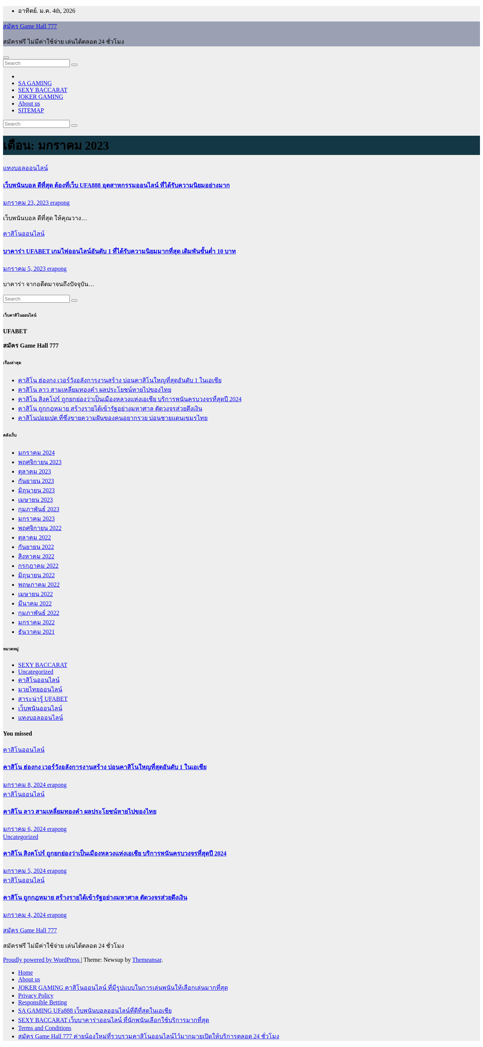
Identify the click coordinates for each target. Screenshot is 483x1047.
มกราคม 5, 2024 (25, 871)
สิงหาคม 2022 (36, 556)
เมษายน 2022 (35, 594)
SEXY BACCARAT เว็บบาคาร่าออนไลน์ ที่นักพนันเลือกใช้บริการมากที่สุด (113, 1020)
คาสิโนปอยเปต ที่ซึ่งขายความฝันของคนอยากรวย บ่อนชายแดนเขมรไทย (113, 418)
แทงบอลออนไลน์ (25, 168)
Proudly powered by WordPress (42, 960)
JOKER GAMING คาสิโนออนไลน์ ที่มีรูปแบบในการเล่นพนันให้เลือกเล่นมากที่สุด (123, 987)
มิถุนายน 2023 (36, 490)
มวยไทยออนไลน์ (40, 689)
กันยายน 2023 (36, 481)
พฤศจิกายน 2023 (40, 462)
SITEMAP (31, 110)
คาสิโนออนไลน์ (24, 233)
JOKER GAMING (40, 97)
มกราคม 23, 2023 (26, 202)
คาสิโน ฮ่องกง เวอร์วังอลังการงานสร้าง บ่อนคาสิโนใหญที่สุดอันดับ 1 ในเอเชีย (120, 380)
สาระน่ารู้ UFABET (43, 699)
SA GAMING (35, 83)
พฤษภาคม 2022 (39, 584)
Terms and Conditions (44, 1028)
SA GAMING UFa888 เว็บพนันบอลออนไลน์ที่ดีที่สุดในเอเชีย (95, 1010)
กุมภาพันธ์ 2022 (38, 613)
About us (29, 103)
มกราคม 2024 (36, 452)
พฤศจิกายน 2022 (40, 528)
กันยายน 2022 (36, 547)
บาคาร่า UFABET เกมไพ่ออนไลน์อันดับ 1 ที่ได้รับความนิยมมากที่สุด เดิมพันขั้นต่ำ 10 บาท (119, 251)
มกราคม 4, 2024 (25, 915)
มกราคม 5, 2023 (25, 268)
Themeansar (146, 960)
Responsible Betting (42, 1002)
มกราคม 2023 (36, 518)
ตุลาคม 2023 (34, 471)
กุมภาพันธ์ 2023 (38, 509)
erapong (60, 202)
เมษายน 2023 (35, 500)
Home (25, 972)
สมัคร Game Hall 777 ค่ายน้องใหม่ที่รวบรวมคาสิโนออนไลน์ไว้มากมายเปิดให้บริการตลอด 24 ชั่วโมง (148, 1036)
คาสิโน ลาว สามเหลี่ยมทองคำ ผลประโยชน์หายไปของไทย (94, 389)
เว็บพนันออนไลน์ (40, 708)
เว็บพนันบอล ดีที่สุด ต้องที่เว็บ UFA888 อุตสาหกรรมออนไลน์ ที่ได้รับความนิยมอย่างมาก (116, 185)
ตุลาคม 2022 (34, 537)
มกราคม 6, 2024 (25, 829)
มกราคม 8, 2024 (25, 785)
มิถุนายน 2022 (36, 575)
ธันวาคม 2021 (36, 632)
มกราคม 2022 (36, 622)
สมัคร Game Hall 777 (30, 26)
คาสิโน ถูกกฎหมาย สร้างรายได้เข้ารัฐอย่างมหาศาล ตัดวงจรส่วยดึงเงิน (110, 408)
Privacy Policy (36, 995)
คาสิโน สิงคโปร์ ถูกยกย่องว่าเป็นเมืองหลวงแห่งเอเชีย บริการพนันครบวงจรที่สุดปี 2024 (130, 399)
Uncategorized (35, 671)
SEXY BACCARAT (43, 90)
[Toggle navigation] (6, 58)
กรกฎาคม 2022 (38, 566)
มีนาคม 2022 (35, 603)
